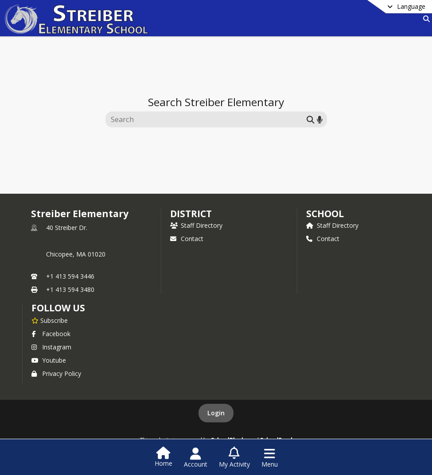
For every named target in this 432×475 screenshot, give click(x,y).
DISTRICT (191, 213)
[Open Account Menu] (195, 458)
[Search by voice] (320, 119)
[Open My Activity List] (234, 458)
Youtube (48, 360)
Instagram (51, 347)
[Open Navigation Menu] (269, 458)
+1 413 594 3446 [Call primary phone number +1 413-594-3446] (70, 276)
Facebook (50, 333)
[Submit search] (311, 119)
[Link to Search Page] (425, 19)
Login (216, 413)
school (325, 213)
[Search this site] (207, 119)
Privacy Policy (56, 373)
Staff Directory (196, 225)
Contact (186, 238)
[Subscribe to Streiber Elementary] (49, 320)
